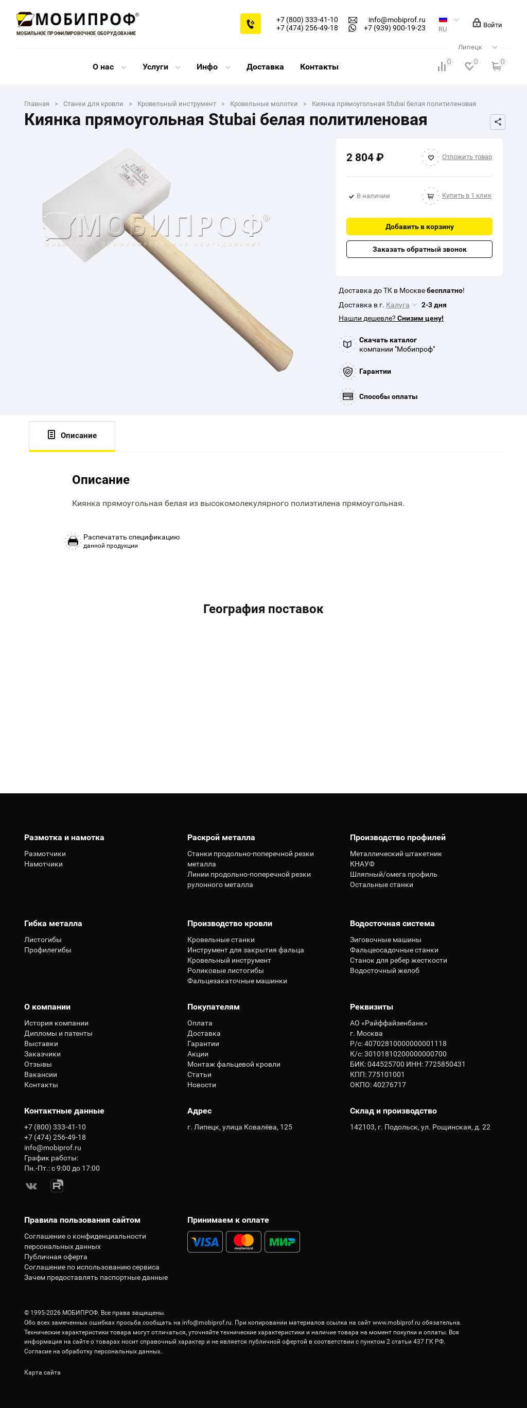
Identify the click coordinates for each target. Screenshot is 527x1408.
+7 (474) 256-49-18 (307, 28)
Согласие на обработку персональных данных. (93, 1351)
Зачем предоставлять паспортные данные (96, 1277)
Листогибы (43, 939)
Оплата (200, 1023)
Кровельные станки (221, 939)
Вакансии (40, 1074)
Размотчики (45, 853)
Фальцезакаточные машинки (237, 981)
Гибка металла (53, 923)
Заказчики (42, 1054)
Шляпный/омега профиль (393, 874)
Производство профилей (398, 837)
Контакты (319, 67)
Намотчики (43, 864)
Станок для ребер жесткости (398, 960)
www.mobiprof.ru (396, 1322)
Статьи (199, 1074)
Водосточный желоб (384, 970)
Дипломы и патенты (58, 1033)
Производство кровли (229, 923)
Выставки (41, 1043)
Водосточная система (392, 923)
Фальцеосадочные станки (394, 950)
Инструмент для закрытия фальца (245, 950)
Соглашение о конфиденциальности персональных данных (85, 1241)
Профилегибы (48, 950)
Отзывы (38, 1064)
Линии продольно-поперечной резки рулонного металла (249, 879)
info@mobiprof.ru (207, 1322)
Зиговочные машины (385, 939)
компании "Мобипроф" (397, 344)
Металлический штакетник (396, 853)
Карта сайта (42, 1372)
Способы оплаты (388, 396)
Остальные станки (381, 884)
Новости (201, 1085)
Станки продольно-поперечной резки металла (250, 858)
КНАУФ (362, 864)
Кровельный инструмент (229, 960)
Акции (197, 1054)
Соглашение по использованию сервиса (92, 1267)
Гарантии (375, 371)
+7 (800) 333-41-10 (307, 19)
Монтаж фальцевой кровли (233, 1064)
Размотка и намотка (64, 837)
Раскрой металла (221, 837)
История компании (56, 1023)
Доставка (265, 67)
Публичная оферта (55, 1257)
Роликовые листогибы (225, 970)
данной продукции (131, 541)
